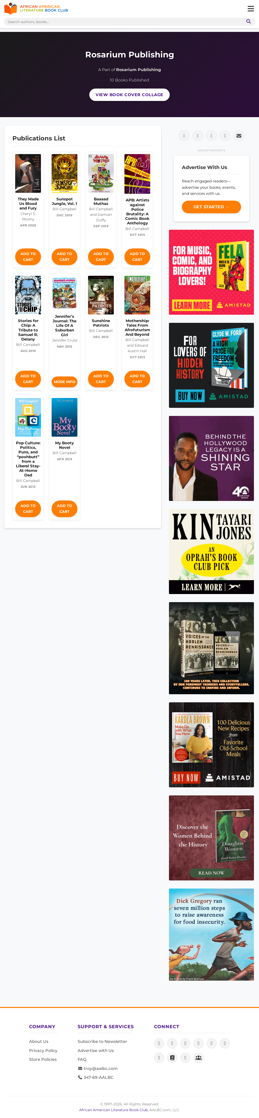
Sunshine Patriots (101, 323)
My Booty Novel (64, 445)
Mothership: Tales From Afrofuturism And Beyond (137, 327)
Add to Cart (28, 256)
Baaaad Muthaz (101, 201)
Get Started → (211, 206)
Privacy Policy (43, 1050)
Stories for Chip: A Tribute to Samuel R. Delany (28, 330)
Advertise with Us (96, 1050)
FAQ (82, 1059)
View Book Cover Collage (129, 94)
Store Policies (43, 1059)
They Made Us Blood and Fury (28, 203)
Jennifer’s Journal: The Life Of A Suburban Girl (64, 325)
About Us (38, 1041)
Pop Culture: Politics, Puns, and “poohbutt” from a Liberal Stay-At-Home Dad (28, 459)
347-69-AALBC (95, 1077)
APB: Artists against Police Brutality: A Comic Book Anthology (137, 211)
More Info (64, 381)
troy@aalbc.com (98, 1068)
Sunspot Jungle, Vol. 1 (64, 201)
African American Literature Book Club (113, 1110)
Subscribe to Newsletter (102, 1041)
